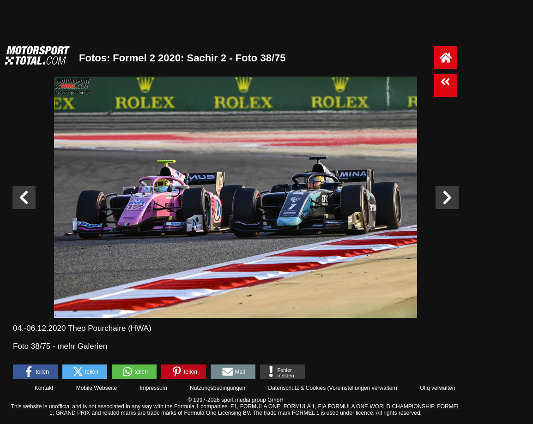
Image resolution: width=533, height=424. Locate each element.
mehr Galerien (82, 346)
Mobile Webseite (96, 388)
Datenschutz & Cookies (297, 388)
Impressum (153, 388)
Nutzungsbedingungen (217, 388)
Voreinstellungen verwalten (362, 388)
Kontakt (44, 388)
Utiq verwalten (437, 388)
